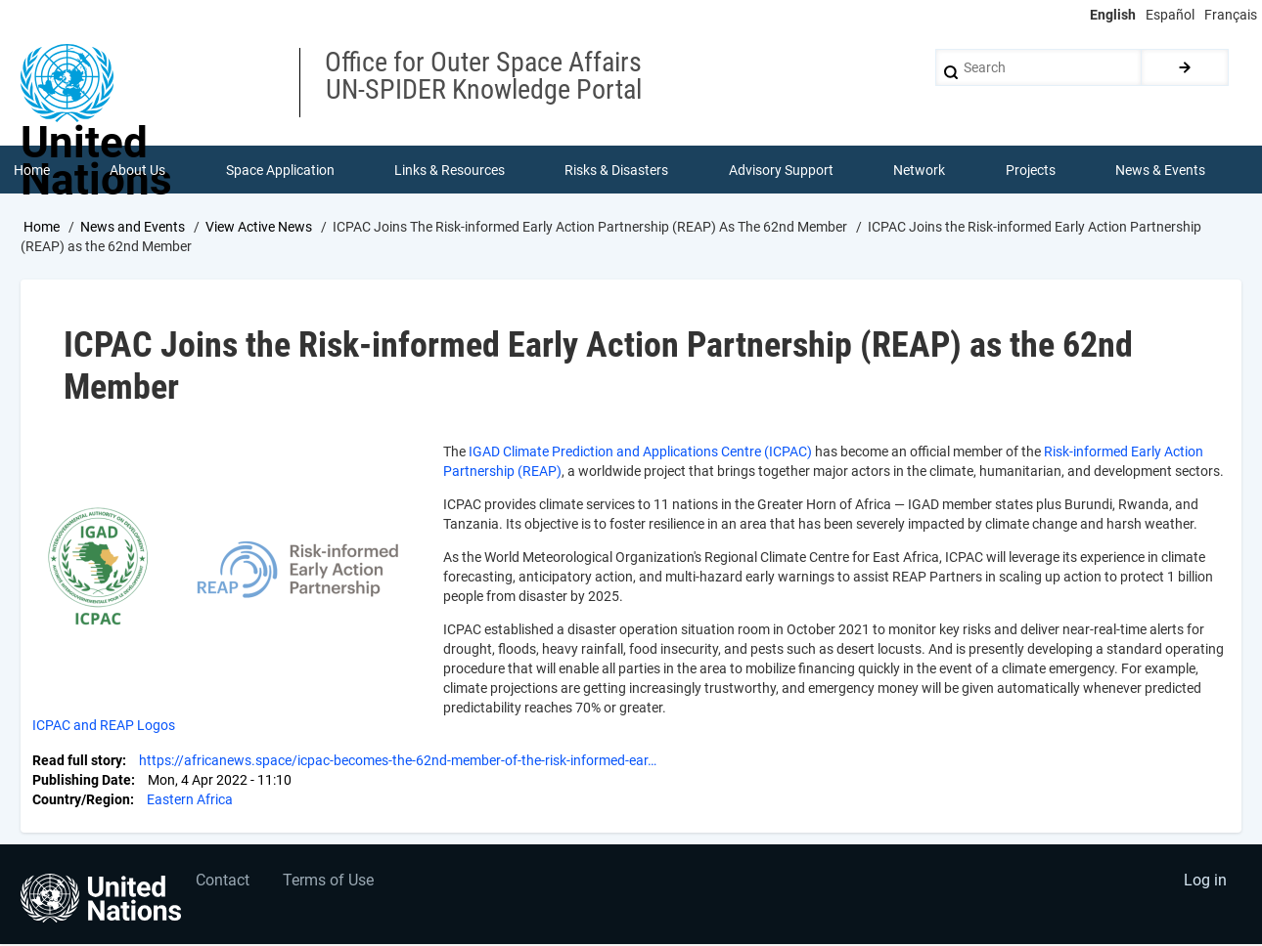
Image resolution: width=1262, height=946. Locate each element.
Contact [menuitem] (223, 883)
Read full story (77, 762)
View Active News (258, 228)
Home (41, 228)
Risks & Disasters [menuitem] (617, 170)
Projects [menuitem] (1031, 170)
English (1113, 14)
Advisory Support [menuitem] (781, 170)
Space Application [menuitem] (280, 170)
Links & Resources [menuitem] (449, 170)
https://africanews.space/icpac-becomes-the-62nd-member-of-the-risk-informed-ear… (397, 762)
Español (1170, 14)
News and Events (132, 228)
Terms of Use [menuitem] (330, 883)
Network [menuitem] (920, 170)
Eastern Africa (190, 801)
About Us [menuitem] (137, 170)
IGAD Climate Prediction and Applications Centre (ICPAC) (640, 453)
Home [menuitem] (32, 170)
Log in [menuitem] (1204, 883)
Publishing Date (81, 782)
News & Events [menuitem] (1161, 170)
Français (1230, 14)
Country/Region (81, 801)
